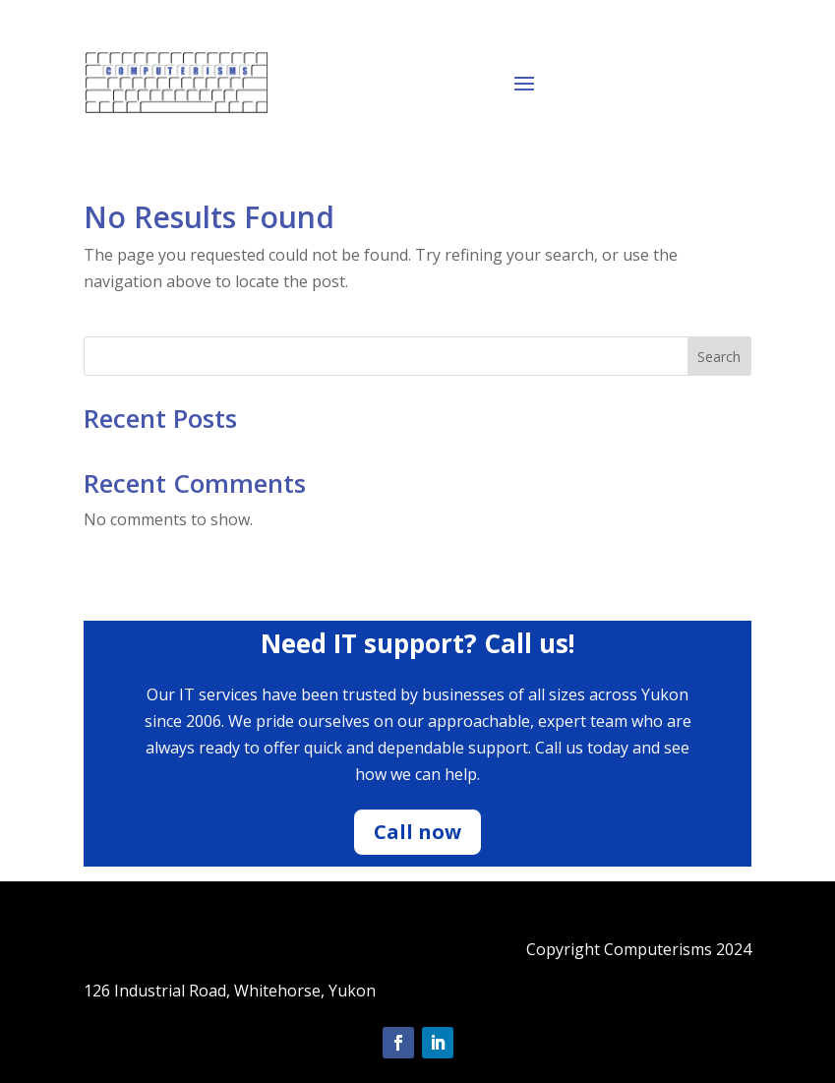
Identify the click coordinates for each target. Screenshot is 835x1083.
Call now (417, 831)
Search (719, 356)
